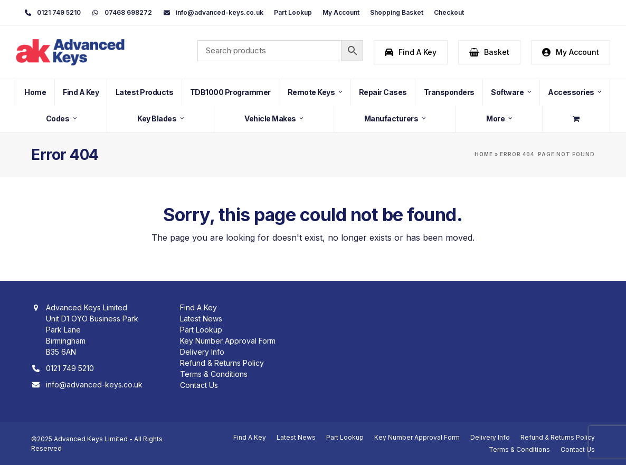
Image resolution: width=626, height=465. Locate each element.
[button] (489, 52)
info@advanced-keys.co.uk (94, 384)
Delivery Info (202, 351)
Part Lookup (201, 329)
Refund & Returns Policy (222, 362)
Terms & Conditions (214, 373)
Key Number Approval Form (228, 340)
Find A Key (198, 307)
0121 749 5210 (70, 368)
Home (484, 154)
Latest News (201, 318)
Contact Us (199, 385)
